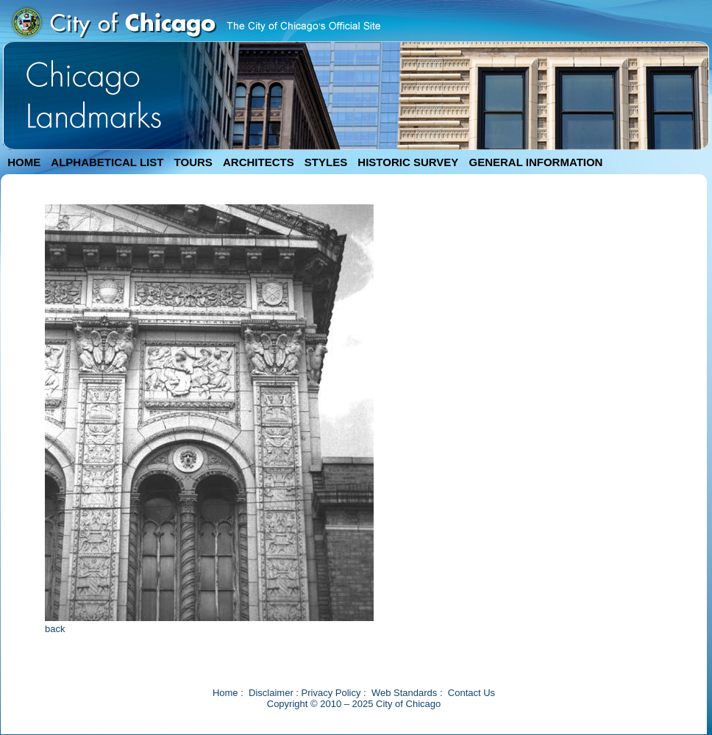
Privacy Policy (331, 692)
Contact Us (471, 692)
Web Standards (404, 692)
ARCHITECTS (258, 162)
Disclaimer (271, 692)
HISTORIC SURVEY (407, 162)
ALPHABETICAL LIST (107, 162)
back (55, 628)
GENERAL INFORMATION (536, 162)
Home (225, 692)
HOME (23, 162)
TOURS (193, 162)
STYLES (326, 162)
